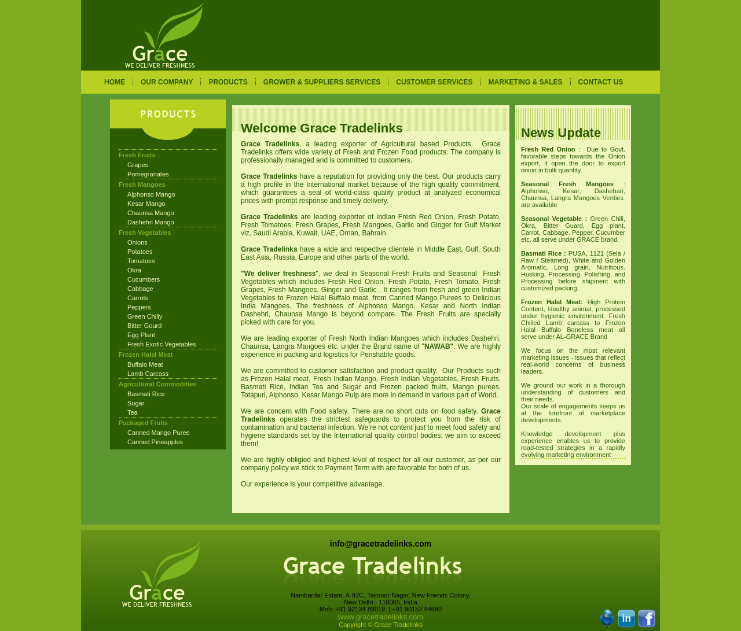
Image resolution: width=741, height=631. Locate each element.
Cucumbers (143, 279)
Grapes (137, 164)
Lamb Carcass (147, 373)
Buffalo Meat (145, 364)
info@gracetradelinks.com (380, 543)
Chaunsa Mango (150, 212)
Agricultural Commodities (157, 384)
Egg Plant (141, 334)
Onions (137, 242)
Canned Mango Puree (158, 432)
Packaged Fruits (143, 422)
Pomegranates (148, 174)
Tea (132, 412)
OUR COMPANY (167, 82)
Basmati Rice (146, 393)
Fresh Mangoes (142, 184)
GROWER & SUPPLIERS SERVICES (321, 82)
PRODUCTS (227, 82)
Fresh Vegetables (145, 232)
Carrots (137, 297)
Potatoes (139, 251)
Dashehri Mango (150, 222)
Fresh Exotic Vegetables (161, 344)
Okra (134, 270)
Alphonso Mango (151, 194)
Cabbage (140, 288)
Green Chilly (145, 316)
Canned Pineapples (155, 441)
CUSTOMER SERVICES (434, 82)
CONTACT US (600, 82)
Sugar (135, 403)
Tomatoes (141, 260)
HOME (114, 82)
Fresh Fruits (137, 155)
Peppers (139, 307)
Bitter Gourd (144, 325)
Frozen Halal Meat (146, 354)
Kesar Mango (146, 203)
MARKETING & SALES (526, 82)
